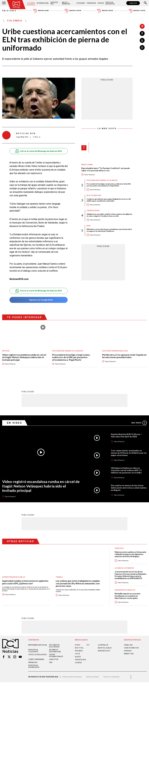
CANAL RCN (133, 3)
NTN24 (77, 645)
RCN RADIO (79, 651)
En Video (14, 422)
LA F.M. (77, 654)
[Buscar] (145, 3)
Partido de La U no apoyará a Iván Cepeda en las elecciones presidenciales (124, 356)
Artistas (5, 351)
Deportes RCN (54, 3)
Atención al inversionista (33, 666)
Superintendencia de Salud (13, 577)
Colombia (31, 3)
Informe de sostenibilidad (55, 650)
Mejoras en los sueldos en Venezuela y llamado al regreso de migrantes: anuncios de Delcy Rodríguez (130, 554)
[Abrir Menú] (4, 3)
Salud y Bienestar (66, 3)
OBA (50, 662)
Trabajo (59, 577)
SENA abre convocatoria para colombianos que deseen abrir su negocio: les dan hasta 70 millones (109, 230)
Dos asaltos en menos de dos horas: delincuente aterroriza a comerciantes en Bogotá (129, 487)
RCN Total (79, 648)
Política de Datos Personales (72, 677)
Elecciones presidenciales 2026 (115, 351)
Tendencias (91, 3)
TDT (87, 645)
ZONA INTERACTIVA (131, 648)
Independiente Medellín (125, 590)
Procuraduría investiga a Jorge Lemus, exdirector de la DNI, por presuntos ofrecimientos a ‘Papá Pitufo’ (109, 185)
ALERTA (78, 657)
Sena (88, 226)
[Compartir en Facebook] (142, 33)
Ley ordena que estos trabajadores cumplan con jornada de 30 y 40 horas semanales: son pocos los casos (78, 583)
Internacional (43, 3)
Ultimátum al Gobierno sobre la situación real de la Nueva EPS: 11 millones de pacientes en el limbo (126, 470)
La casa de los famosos (124, 568)
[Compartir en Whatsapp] (142, 47)
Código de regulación (37, 654)
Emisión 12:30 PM (73, 11)
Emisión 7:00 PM (105, 11)
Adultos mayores (94, 195)
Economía (81, 3)
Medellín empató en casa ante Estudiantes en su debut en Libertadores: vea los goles (127, 595)
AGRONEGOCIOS (104, 651)
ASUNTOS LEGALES (104, 648)
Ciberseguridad (93, 211)
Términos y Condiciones (111, 677)
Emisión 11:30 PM (137, 11)
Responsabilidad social (37, 645)
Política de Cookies (92, 677)
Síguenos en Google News (38, 300)
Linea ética (53, 659)
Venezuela (119, 548)
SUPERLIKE (128, 651)
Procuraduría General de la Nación (102, 180)
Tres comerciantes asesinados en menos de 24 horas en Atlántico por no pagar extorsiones (128, 452)
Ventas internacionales (56, 655)
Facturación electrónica (54, 646)
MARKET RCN (129, 654)
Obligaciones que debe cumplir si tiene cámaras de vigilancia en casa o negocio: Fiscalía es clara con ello (109, 215)
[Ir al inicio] (16, 4)
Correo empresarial (36, 659)
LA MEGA (78, 662)
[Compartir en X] (142, 40)
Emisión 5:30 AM (40, 11)
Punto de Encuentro (110, 3)
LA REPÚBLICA (103, 645)
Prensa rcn (32, 662)
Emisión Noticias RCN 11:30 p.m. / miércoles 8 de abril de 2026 (126, 435)
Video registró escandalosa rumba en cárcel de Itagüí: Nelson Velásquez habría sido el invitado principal (24, 357)
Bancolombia (87, 165)
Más (139, 422)
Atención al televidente (33, 650)
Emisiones (9, 11)
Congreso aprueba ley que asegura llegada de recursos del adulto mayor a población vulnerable (109, 200)
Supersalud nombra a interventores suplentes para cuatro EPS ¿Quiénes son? (25, 582)
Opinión (100, 3)
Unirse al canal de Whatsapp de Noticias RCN (38, 151)
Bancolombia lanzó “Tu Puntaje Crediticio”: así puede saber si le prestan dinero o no (105, 169)
